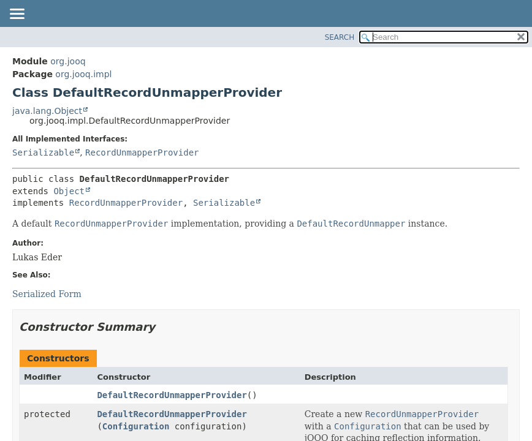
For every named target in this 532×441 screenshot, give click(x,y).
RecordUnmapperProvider (142, 152)
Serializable (43, 152)
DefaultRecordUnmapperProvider (171, 395)
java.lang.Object (47, 111)
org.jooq (67, 61)
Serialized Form (47, 294)
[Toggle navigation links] (16, 14)
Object (69, 191)
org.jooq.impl (83, 74)
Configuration (136, 426)
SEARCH (340, 37)
